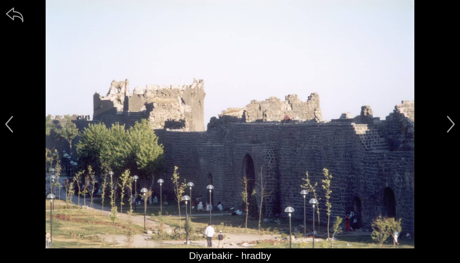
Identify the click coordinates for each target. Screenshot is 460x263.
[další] (450, 124)
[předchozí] (9, 124)
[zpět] (15, 15)
